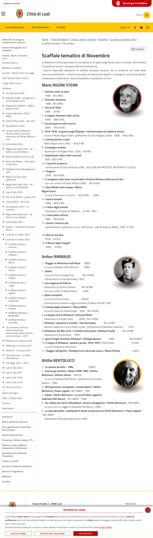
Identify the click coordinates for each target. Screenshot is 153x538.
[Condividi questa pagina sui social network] (138, 49)
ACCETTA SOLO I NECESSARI (52, 533)
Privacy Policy (106, 527)
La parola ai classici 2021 (123, 39)
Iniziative (103, 39)
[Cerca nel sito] (143, 15)
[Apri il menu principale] (7, 15)
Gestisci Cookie (18, 533)
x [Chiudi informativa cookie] (147, 510)
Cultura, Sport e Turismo (83, 39)
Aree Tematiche (60, 39)
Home (45, 39)
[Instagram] (147, 27)
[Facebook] (135, 27)
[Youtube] (141, 27)
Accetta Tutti (85, 533)
